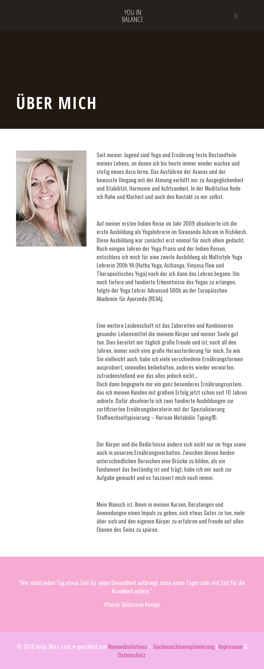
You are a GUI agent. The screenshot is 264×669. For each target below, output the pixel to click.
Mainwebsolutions (127, 646)
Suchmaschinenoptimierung (184, 646)
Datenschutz (132, 655)
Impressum (231, 646)
